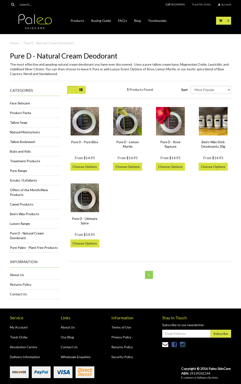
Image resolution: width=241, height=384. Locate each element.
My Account (19, 327)
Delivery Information (25, 357)
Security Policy (122, 357)
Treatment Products (25, 161)
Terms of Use (121, 327)
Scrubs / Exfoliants (23, 180)
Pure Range (18, 171)
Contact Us (18, 294)
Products (77, 21)
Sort (184, 90)
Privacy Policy (121, 337)
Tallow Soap (18, 122)
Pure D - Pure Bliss (84, 142)
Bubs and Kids (20, 151)
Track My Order (201, 4)
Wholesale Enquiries (76, 357)
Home (14, 43)
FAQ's (122, 21)
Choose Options (84, 167)
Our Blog (67, 337)
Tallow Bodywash (22, 142)
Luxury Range (20, 224)
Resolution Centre (23, 347)
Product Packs (20, 113)
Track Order (19, 337)
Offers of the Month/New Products (29, 192)
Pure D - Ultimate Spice (84, 221)
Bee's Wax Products (24, 214)
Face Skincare (20, 103)
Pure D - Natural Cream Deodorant (49, 43)
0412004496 (175, 4)
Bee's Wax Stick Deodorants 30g (213, 144)
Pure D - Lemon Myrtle (127, 144)
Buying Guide (101, 21)
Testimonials (157, 21)
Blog (137, 21)
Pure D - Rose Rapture (170, 144)
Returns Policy (20, 284)
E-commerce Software (194, 377)
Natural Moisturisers (25, 132)
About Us (17, 275)
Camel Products (21, 204)
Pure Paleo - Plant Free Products (34, 247)
